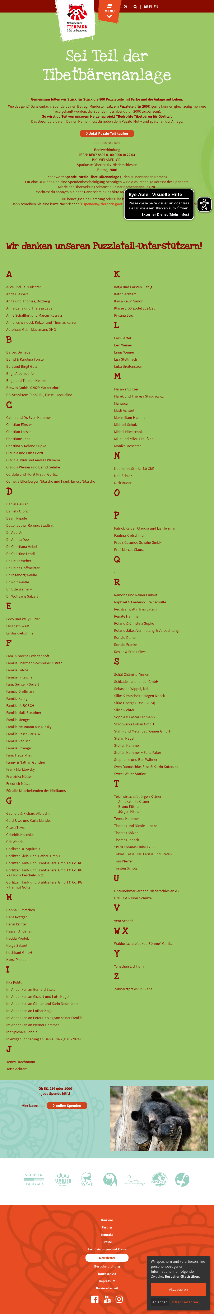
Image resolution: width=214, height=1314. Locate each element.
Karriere (107, 1220)
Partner (107, 1227)
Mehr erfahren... (188, 1302)
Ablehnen (160, 1302)
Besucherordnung (107, 1266)
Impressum (107, 1281)
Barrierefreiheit (107, 1288)
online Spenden (68, 1105)
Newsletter (107, 1258)
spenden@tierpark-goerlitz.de (108, 203)
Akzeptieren (178, 1289)
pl (151, 6)
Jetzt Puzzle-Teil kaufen (108, 133)
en (156, 6)
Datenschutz (107, 1273)
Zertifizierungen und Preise (107, 1249)
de (146, 6)
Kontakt (107, 1234)
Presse (107, 1242)
